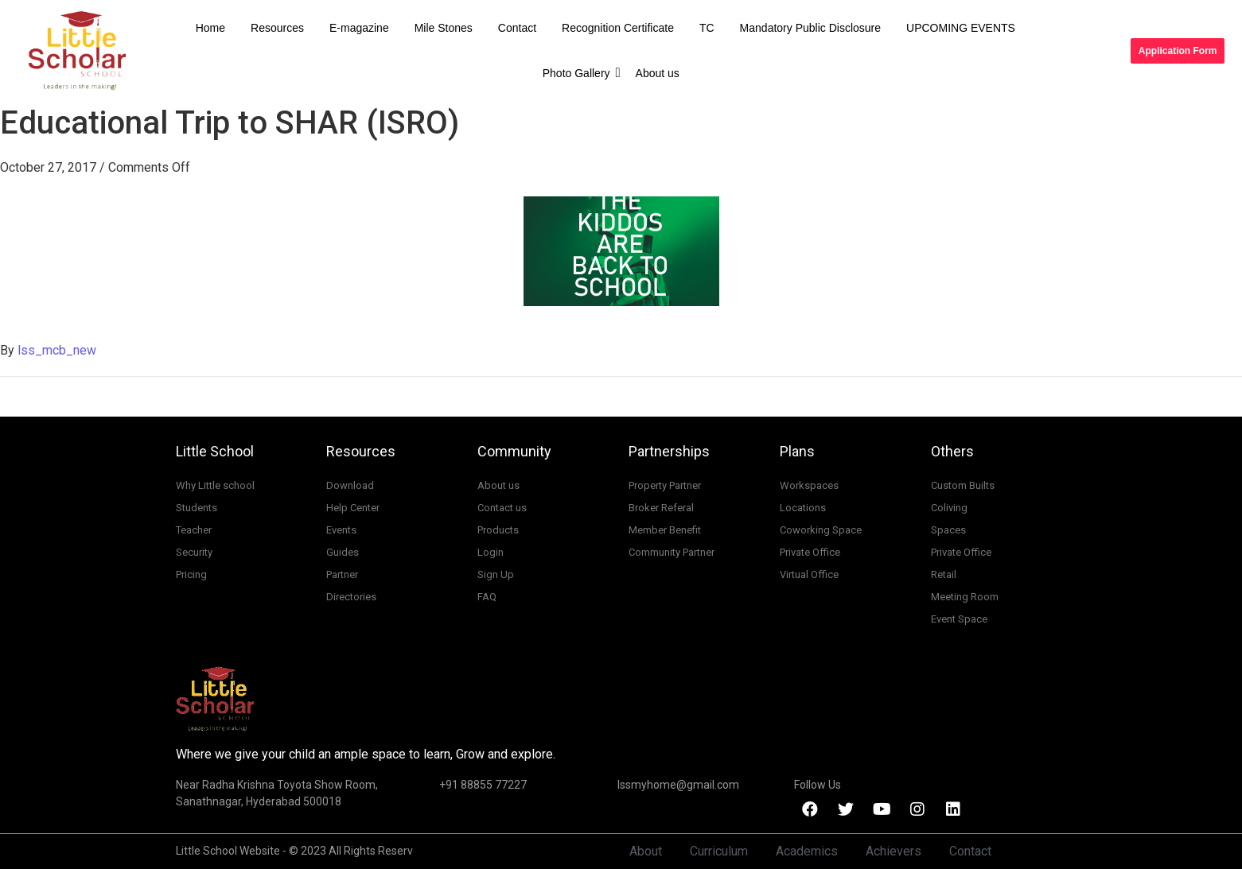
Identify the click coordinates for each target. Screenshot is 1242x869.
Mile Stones (444, 27)
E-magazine (359, 27)
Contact (517, 27)
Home (210, 27)
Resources (277, 27)
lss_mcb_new (57, 350)
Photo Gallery (580, 73)
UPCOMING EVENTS (960, 27)
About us (657, 73)
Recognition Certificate (618, 27)
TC (706, 27)
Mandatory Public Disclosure (810, 27)
